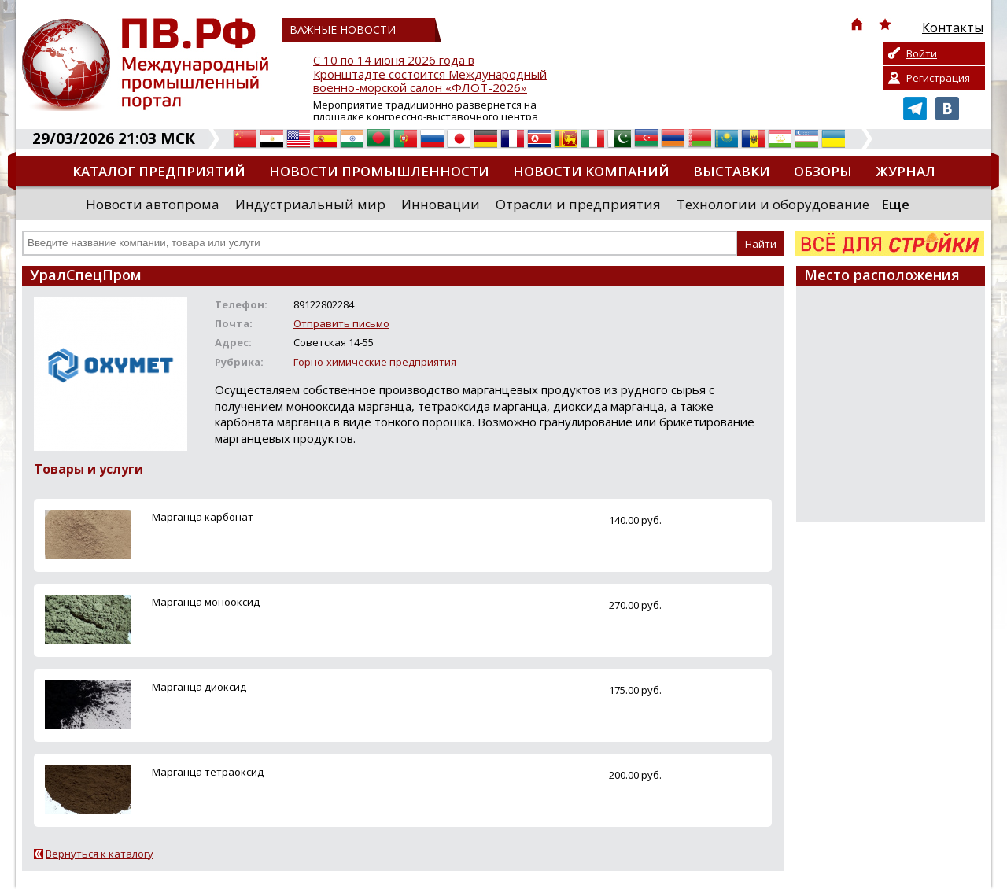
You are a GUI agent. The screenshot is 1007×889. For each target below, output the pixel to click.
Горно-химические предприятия (374, 362)
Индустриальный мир (310, 204)
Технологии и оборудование (773, 204)
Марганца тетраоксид (208, 772)
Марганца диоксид (199, 687)
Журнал (905, 171)
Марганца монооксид (206, 602)
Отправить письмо (341, 323)
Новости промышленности (379, 171)
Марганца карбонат (202, 517)
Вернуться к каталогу (99, 854)
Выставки (731, 171)
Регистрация (938, 78)
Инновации (440, 204)
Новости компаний (591, 171)
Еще (895, 204)
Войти (921, 53)
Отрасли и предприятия (578, 204)
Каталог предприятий (158, 171)
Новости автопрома (152, 204)
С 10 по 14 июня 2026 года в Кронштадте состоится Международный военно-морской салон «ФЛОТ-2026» (430, 74)
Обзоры (823, 171)
